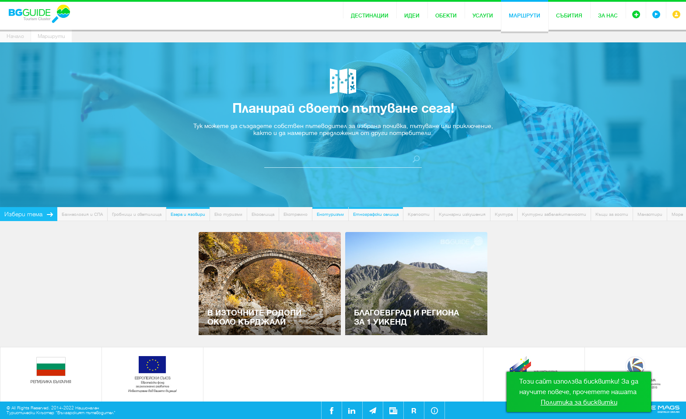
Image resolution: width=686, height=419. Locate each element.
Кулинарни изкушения (462, 214)
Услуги (482, 16)
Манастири (649, 214)
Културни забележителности (554, 214)
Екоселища (263, 214)
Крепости (419, 214)
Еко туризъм (228, 214)
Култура (504, 214)
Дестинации (369, 16)
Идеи (412, 16)
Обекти (446, 16)
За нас (608, 16)
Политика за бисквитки (579, 402)
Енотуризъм (330, 214)
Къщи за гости (611, 214)
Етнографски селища (376, 214)
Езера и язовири (188, 214)
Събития (569, 16)
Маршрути (524, 16)
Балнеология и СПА (82, 214)
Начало (15, 36)
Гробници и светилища (136, 214)
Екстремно (296, 214)
